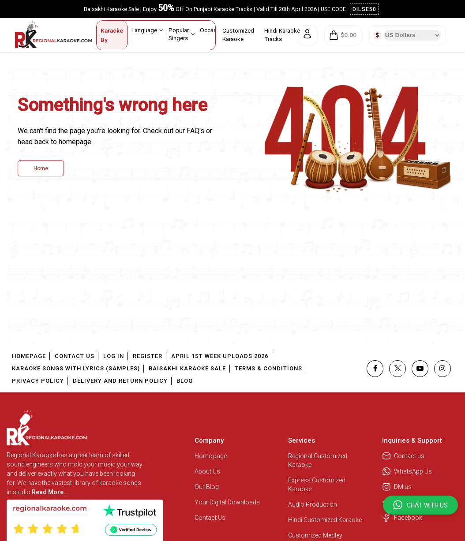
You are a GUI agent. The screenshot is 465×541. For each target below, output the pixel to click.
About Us (207, 471)
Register (147, 356)
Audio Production (312, 504)
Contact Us (74, 356)
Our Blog (207, 486)
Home (41, 168)
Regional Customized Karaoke (317, 460)
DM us (397, 486)
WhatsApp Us (407, 471)
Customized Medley (316, 535)
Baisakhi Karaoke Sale (187, 368)
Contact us (403, 455)
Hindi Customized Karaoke (325, 519)
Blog (184, 380)
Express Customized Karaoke (316, 484)
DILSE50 (364, 9)
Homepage (29, 356)
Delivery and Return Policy (120, 380)
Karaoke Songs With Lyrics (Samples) (76, 368)
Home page (211, 455)
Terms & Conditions (268, 368)
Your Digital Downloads (227, 502)
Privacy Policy (38, 380)
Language (147, 30)
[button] (420, 505)
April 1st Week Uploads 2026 (219, 356)
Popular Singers (182, 33)
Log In (113, 356)
